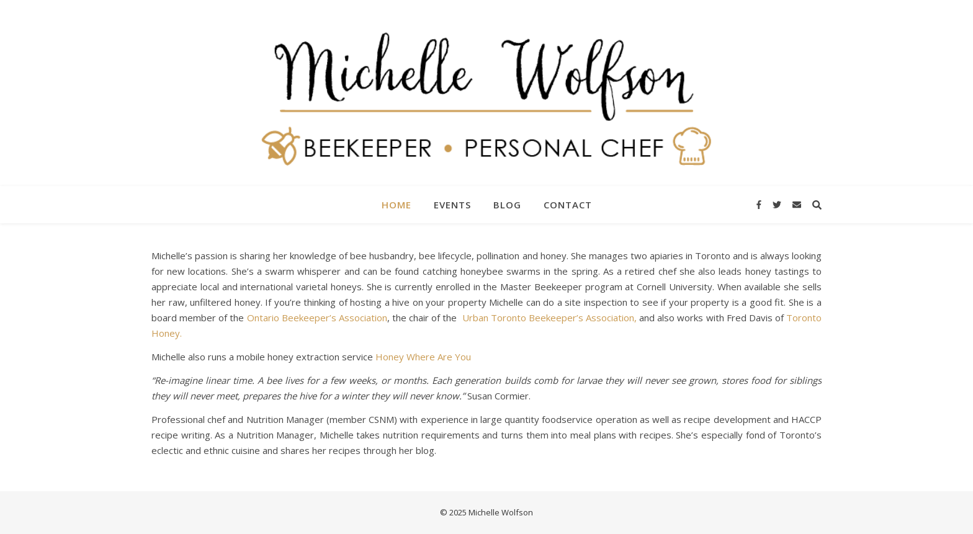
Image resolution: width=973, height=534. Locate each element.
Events (452, 204)
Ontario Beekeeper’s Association (317, 317)
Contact (568, 204)
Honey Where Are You (423, 356)
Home (396, 204)
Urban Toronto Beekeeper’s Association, (549, 317)
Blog (507, 204)
